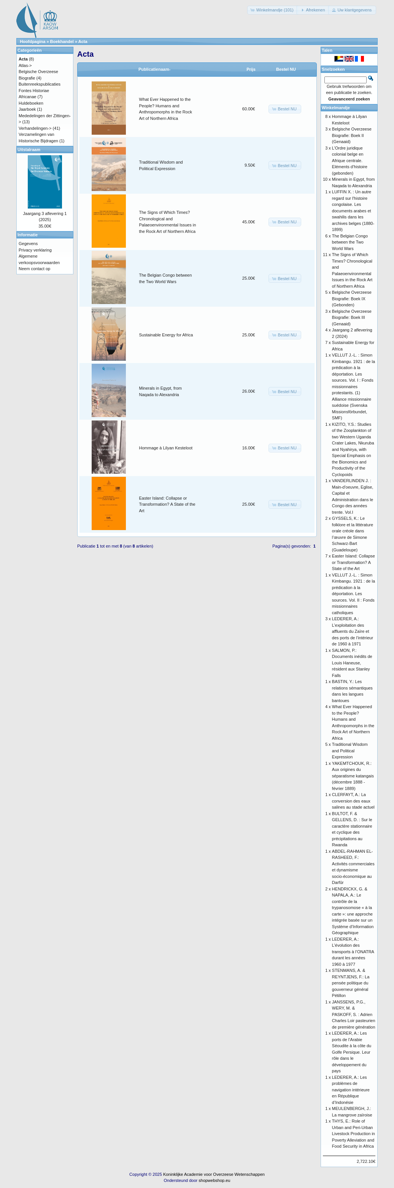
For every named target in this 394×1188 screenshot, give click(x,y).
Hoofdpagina (32, 41)
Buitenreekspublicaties (39, 84)
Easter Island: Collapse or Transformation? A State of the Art (167, 504)
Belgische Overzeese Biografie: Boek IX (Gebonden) (352, 298)
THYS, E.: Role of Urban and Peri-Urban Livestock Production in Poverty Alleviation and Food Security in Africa (353, 1133)
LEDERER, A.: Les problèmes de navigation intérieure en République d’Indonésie (351, 1090)
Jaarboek (27, 109)
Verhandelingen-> (35, 128)
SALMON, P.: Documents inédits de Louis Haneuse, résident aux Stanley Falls (352, 663)
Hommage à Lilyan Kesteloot (166, 448)
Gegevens (28, 243)
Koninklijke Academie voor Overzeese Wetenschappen (214, 1174)
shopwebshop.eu (214, 1180)
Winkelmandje (336, 107)
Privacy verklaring (35, 250)
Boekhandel (62, 41)
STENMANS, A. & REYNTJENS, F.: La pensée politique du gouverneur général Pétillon (350, 983)
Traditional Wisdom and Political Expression (350, 750)
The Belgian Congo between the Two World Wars (350, 242)
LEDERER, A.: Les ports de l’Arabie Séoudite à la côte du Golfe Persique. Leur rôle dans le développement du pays (351, 1052)
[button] (272, 10)
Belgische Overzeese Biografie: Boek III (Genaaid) (352, 317)
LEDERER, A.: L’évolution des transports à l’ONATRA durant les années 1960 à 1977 (353, 952)
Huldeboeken (31, 103)
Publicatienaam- (154, 69)
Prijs (251, 69)
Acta (82, 41)
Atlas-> (25, 65)
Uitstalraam (28, 149)
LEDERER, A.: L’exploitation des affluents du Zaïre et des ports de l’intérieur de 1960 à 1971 (352, 631)
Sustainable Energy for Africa (166, 335)
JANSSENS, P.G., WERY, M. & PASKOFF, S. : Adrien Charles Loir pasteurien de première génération (353, 1014)
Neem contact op (34, 268)
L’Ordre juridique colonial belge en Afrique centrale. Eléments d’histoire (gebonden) (349, 160)
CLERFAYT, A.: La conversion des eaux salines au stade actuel (353, 800)
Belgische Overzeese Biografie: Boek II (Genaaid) (352, 135)
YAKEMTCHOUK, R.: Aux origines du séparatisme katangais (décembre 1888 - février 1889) (353, 776)
